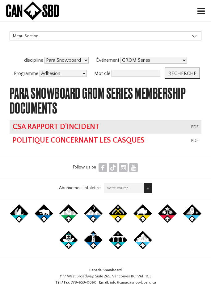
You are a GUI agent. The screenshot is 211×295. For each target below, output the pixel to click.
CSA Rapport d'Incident (56, 127)
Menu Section (25, 36)
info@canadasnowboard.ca (133, 282)
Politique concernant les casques (79, 140)
